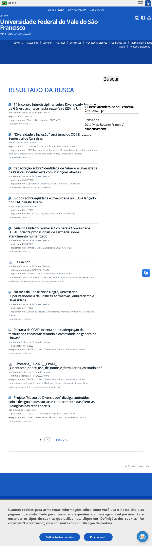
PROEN (54, 183)
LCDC (29, 150)
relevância (92, 120)
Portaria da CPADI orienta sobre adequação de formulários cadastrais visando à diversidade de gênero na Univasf (52, 334)
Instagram (137, 18)
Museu (30, 417)
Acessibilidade (56, 10)
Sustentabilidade (50, 153)
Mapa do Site (97, 10)
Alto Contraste (77, 10)
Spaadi (12, 315)
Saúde (58, 213)
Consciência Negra (36, 311)
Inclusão (78, 153)
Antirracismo (52, 311)
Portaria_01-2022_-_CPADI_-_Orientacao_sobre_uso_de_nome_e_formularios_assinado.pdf (55, 366)
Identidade (71, 349)
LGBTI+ (59, 247)
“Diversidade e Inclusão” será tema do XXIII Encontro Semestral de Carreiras (50, 136)
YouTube (149, 18)
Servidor (47, 42)
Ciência (51, 417)
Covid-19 (18, 42)
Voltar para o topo (140, 466)
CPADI (30, 349)
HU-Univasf (32, 213)
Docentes (44, 183)
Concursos (75, 42)
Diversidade (41, 120)
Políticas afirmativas (70, 311)
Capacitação (33, 183)
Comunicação (118, 42)
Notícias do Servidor (42, 187)
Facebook (143, 18)
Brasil (12, 3)
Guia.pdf (23, 262)
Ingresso (61, 42)
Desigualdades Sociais (75, 417)
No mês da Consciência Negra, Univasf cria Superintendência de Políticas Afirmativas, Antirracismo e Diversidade (51, 296)
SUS (41, 213)
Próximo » (62, 439)
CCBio (59, 417)
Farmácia (31, 247)
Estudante (32, 42)
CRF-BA (68, 247)
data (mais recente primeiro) (104, 124)
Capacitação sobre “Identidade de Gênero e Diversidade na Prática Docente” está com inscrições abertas (53, 170)
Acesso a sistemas (140, 46)
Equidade (49, 213)
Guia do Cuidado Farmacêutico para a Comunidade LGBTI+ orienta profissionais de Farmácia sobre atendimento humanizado (49, 232)
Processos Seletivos (96, 42)
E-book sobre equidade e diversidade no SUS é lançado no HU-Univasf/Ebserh (52, 200)
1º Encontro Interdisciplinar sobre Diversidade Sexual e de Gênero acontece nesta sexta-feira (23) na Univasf (52, 106)
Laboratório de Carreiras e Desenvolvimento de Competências (65, 150)
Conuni (61, 349)
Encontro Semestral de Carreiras (25, 153)
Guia (39, 247)
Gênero (30, 120)
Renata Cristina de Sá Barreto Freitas (31, 112)
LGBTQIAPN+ (55, 120)
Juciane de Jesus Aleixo (24, 142)
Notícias (27, 123)
